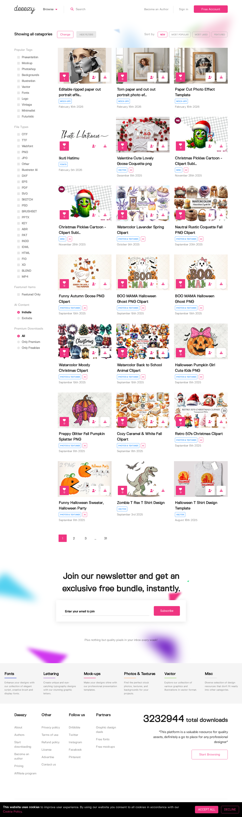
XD (21, 265)
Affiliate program (25, 773)
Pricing (19, 766)
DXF (22, 176)
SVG (22, 193)
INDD (23, 241)
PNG (22, 152)
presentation (27, 57)
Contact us (49, 764)
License (47, 749)
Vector (122, 170)
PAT (22, 235)
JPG (22, 158)
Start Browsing (209, 754)
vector (23, 87)
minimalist (26, 110)
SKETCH (25, 199)
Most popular (179, 35)
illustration (26, 81)
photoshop (26, 69)
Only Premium (28, 342)
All (21, 336)
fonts (23, 93)
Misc (178, 170)
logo (22, 98)
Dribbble (74, 727)
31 (105, 538)
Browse (53, 9)
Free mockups (105, 746)
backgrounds (28, 75)
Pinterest (75, 757)
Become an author (21, 756)
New (162, 35)
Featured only (28, 294)
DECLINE (230, 809)
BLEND (24, 270)
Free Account (210, 9)
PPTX (23, 217)
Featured (219, 35)
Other (23, 164)
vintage (24, 104)
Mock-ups (65, 101)
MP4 (22, 276)
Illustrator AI (27, 170)
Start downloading (22, 744)
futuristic (25, 116)
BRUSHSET (27, 211)
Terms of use (50, 735)
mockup (24, 63)
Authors (19, 735)
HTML (23, 253)
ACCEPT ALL (206, 809)
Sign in (183, 9)
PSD (22, 205)
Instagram (75, 742)
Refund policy (50, 742)
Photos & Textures (128, 239)
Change (65, 34)
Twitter (73, 735)
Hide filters (86, 35)
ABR (22, 229)
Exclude (24, 318)
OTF (22, 134)
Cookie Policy (12, 811)
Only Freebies (28, 348)
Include (24, 312)
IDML (23, 247)
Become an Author (158, 9)
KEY (22, 223)
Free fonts (102, 739)
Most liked (201, 35)
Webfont (25, 146)
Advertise (48, 757)
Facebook (75, 749)
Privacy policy (51, 727)
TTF (22, 140)
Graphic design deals (106, 729)
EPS (22, 182)
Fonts (63, 165)
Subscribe (166, 611)
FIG (21, 259)
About (18, 727)
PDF (22, 187)
